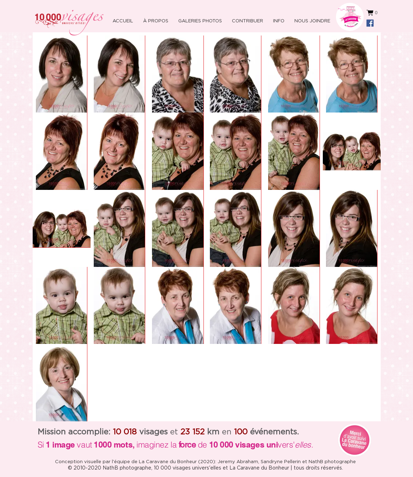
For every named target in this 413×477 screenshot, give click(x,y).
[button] (277, 18)
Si (41, 444)
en (219, 432)
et (158, 432)
